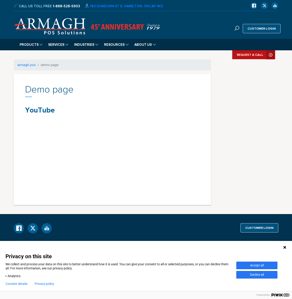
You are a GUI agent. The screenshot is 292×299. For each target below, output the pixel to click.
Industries (86, 44)
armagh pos (26, 65)
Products (31, 44)
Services (58, 44)
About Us (145, 44)
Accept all (257, 265)
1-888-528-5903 (66, 6)
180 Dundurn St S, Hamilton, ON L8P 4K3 (124, 6)
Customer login (262, 28)
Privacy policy (44, 284)
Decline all (257, 274)
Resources (116, 44)
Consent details (16, 284)
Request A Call (256, 54)
